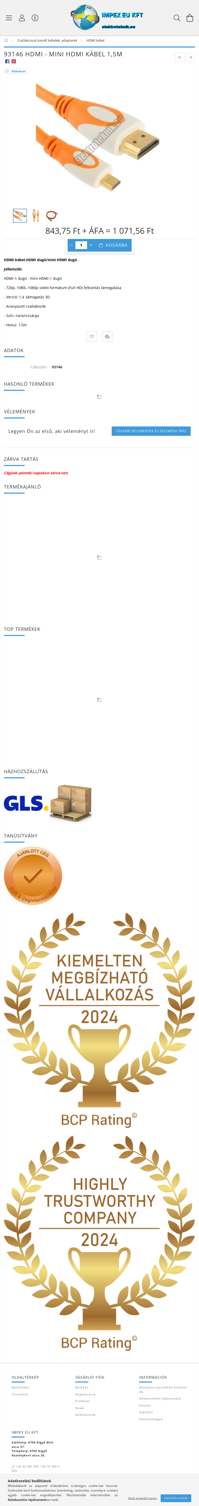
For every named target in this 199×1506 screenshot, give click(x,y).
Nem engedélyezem (142, 1498)
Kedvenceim (85, 1416)
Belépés (81, 1389)
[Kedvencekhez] (92, 338)
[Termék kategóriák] (9, 17)
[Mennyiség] (81, 246)
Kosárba (117, 246)
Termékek (20, 1395)
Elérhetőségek (151, 1420)
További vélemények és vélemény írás (151, 432)
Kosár (80, 1409)
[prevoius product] (179, 58)
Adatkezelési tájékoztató (160, 1400)
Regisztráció (85, 1395)
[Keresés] (177, 17)
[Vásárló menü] (35, 17)
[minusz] (71, 246)
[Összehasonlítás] (107, 338)
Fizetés (145, 1406)
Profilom (82, 1402)
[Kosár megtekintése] (190, 17)
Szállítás (146, 1413)
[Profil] (22, 17)
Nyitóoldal (20, 1389)
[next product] (190, 58)
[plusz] (91, 246)
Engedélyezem (176, 1498)
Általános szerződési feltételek (163, 1391)
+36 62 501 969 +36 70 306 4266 (36, 1469)
